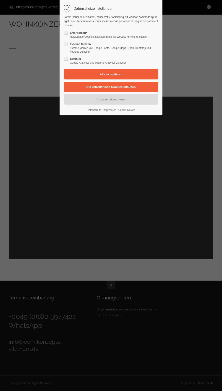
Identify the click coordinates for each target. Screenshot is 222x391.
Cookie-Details (126, 109)
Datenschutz (94, 109)
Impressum (109, 109)
